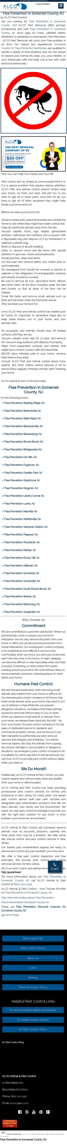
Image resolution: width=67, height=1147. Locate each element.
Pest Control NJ (33, 938)
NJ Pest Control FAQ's (33, 1029)
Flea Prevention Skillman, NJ (20, 565)
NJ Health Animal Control (33, 1019)
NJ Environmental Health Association (33, 1010)
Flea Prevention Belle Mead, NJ (22, 418)
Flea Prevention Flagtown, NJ (21, 464)
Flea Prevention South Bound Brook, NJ (27, 588)
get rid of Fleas (10, 915)
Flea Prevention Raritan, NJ (20, 550)
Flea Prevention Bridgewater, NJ (23, 449)
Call (55, 867)
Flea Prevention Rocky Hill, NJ (21, 557)
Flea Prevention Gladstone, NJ (22, 480)
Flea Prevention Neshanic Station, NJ (25, 526)
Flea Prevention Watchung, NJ (22, 604)
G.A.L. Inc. (26, 1134)
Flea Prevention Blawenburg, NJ (23, 434)
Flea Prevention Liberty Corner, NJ (24, 495)
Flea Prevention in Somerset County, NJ (28, 892)
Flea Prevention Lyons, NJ (19, 503)
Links (33, 968)
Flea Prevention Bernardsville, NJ (23, 426)
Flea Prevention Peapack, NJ (21, 534)
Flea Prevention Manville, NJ (20, 511)
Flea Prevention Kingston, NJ (21, 488)
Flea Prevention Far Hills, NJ (20, 457)
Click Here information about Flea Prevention (27, 897)
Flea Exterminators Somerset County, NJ (25, 902)
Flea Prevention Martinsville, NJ (22, 519)
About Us (33, 958)
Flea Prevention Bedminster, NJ (22, 410)
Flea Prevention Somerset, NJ (21, 573)
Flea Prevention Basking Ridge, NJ (24, 403)
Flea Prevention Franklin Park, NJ (23, 472)
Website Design (40, 1134)
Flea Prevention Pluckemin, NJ (22, 542)
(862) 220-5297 (23, 884)
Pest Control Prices (33, 948)
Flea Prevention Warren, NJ (20, 596)
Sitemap (33, 977)
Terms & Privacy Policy (33, 987)
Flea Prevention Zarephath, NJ (22, 611)
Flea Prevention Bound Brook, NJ (23, 441)
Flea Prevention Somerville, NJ (22, 581)
